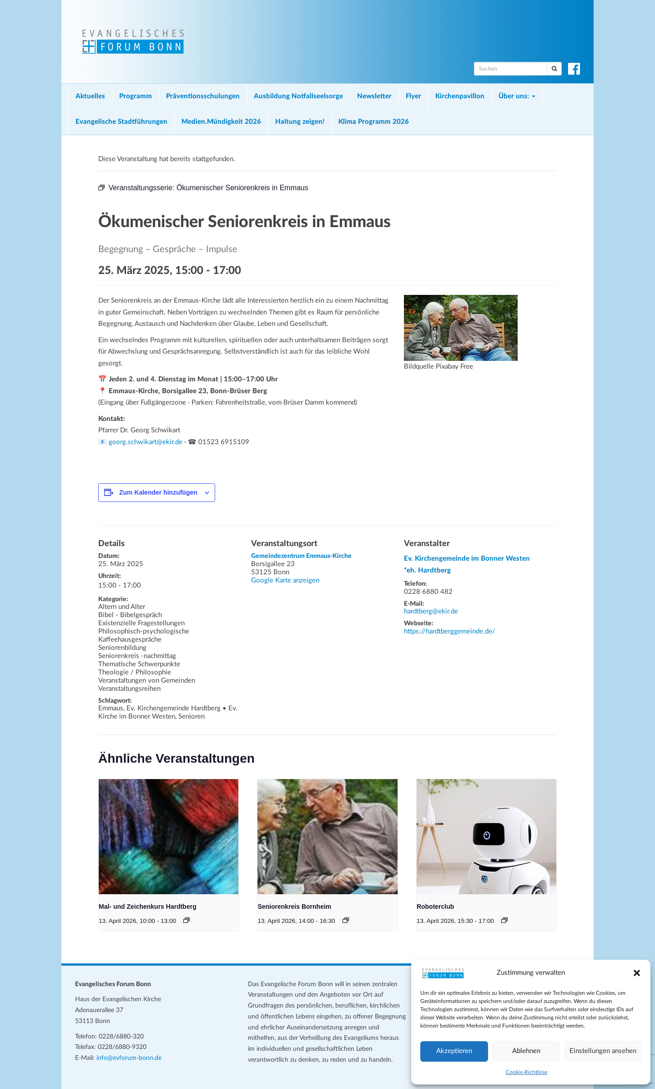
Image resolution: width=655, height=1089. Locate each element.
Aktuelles (90, 96)
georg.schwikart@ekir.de (145, 442)
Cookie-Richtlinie (526, 1072)
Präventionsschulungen (203, 96)
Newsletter (374, 96)
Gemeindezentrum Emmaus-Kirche (301, 556)
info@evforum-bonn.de (128, 1058)
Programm (135, 96)
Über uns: (517, 96)
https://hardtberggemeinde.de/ (449, 631)
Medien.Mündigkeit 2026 (221, 121)
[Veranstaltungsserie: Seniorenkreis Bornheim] (346, 920)
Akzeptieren (454, 1051)
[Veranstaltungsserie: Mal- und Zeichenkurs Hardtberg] (186, 920)
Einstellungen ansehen (602, 1051)
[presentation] (168, 836)
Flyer (413, 96)
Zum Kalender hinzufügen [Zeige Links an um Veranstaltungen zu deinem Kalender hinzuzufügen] (158, 492)
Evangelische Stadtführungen (121, 121)
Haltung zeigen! (299, 121)
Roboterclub (435, 906)
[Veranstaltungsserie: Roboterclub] (504, 920)
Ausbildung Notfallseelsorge (298, 96)
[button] (636, 973)
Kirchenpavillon (459, 96)
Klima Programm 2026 (373, 121)
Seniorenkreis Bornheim (294, 906)
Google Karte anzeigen (285, 580)
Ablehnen (526, 1051)
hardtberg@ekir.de (431, 611)
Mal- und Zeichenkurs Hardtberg (147, 906)
